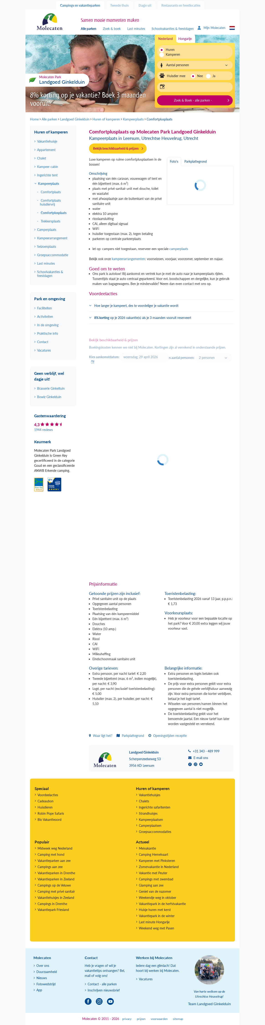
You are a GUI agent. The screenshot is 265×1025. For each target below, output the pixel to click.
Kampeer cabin (47, 167)
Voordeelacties (48, 795)
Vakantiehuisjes (149, 795)
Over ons (42, 966)
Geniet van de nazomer (155, 891)
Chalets (144, 801)
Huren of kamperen (51, 132)
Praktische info (47, 333)
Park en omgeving (49, 298)
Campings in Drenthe (52, 904)
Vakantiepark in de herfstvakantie (162, 904)
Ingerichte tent (47, 175)
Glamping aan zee (151, 885)
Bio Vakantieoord (49, 820)
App (39, 990)
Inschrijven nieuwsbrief (104, 990)
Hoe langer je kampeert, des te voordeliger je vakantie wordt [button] (136, 306)
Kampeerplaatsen (151, 820)
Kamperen (171, 54)
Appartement (46, 150)
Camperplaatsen (150, 825)
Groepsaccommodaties (155, 832)
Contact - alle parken (102, 984)
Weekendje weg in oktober (157, 898)
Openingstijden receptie (167, 736)
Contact (42, 342)
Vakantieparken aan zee (54, 861)
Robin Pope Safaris (51, 813)
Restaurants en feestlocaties (180, 5)
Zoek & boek (112, 29)
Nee (200, 76)
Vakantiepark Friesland (53, 910)
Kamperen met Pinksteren (157, 861)
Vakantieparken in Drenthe (56, 873)
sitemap (178, 1019)
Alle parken (88, 29)
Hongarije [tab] (185, 39)
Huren (170, 50)
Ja (213, 76)
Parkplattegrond (130, 736)
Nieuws (41, 978)
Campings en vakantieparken (80, 5)
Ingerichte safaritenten (154, 807)
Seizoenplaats (46, 246)
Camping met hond (51, 854)
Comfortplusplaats (53, 213)
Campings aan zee (50, 867)
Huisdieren (45, 807)
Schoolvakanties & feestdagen (173, 29)
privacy (127, 1019)
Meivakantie (147, 848)
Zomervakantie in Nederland (159, 867)
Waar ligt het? (100, 736)
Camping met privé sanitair (56, 891)
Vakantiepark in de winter (157, 916)
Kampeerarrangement (52, 238)
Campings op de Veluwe (54, 885)
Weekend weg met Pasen (156, 928)
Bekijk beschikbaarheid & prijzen (116, 148)
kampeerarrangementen (128, 259)
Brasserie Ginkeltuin (51, 388)
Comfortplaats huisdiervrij (50, 202)
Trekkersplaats (50, 221)
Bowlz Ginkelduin (49, 397)
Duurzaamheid (46, 972)
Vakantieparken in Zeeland (56, 879)
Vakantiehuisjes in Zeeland (56, 898)
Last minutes (136, 29)
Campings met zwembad (156, 879)
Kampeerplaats (48, 183)
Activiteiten (45, 316)
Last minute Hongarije (154, 922)
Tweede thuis (119, 5)
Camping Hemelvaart (153, 854)
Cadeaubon (46, 801)
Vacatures (44, 350)
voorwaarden (159, 1019)
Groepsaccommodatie (52, 255)
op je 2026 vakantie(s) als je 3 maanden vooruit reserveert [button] (142, 318)
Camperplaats (46, 230)
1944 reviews (43, 430)
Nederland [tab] (165, 39)
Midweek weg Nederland (55, 848)
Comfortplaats (51, 192)
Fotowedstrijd (46, 984)
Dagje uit (145, 5)
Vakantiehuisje (47, 141)
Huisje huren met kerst (155, 910)
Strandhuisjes (148, 813)
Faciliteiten (44, 308)
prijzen (141, 1019)
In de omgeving (48, 325)
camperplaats (178, 249)
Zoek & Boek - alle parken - (193, 100)
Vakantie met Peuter (153, 873)
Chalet (41, 158)
